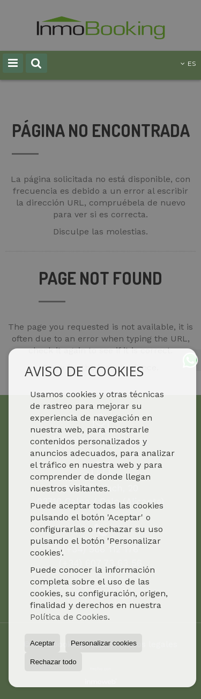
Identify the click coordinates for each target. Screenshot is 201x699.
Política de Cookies (69, 617)
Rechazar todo (53, 662)
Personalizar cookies (104, 643)
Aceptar (42, 643)
